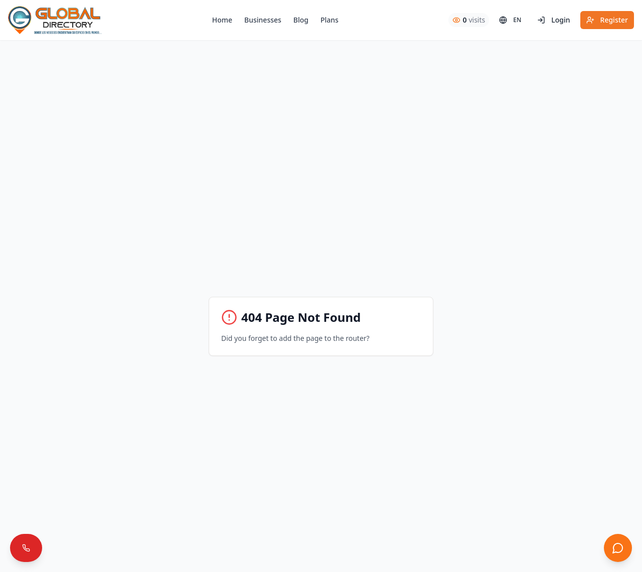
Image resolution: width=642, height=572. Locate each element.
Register (607, 20)
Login (553, 20)
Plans (329, 20)
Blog (300, 20)
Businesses (262, 20)
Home (222, 20)
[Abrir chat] (618, 548)
